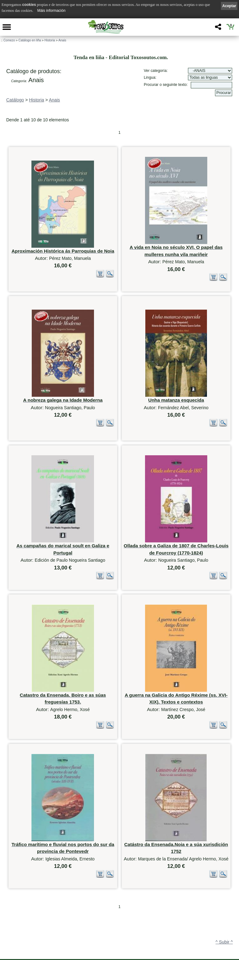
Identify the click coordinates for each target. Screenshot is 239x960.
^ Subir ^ (224, 875)
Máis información (51, 10)
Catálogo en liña (29, 40)
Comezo (9, 40)
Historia (50, 40)
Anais (62, 40)
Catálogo (15, 99)
